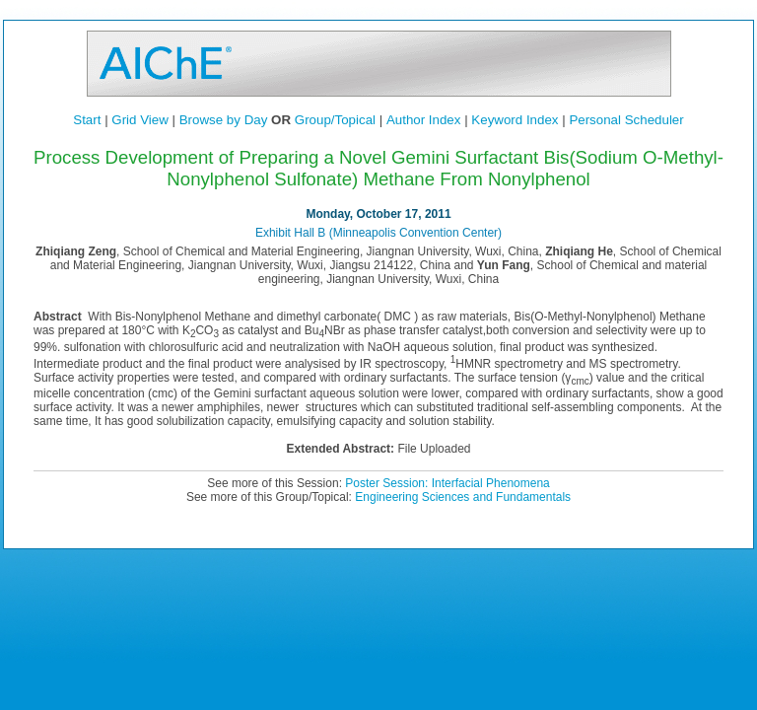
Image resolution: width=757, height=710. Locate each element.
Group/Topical (335, 119)
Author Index (423, 119)
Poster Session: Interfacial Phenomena (447, 483)
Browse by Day (223, 119)
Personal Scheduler (626, 119)
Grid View (140, 119)
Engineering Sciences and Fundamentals (463, 497)
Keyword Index (514, 119)
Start (87, 119)
